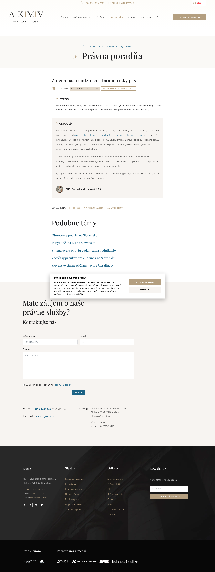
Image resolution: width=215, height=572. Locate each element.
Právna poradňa (97, 46)
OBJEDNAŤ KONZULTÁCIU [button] (189, 17)
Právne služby (82, 17)
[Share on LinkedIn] (78, 208)
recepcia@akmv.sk (121, 2)
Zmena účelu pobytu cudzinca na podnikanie (84, 250)
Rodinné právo (72, 499)
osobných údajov (62, 385)
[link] (157, 17)
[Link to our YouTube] (36, 505)
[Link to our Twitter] (31, 505)
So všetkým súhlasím (145, 282)
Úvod (64, 17)
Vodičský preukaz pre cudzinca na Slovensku (83, 258)
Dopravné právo (73, 504)
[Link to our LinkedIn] (42, 505)
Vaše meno (29, 336)
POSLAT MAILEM (93, 208)
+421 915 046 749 (92, 2)
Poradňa (117, 17)
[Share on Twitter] (74, 208)
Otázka (26, 349)
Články (101, 17)
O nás (131, 17)
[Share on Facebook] (69, 208)
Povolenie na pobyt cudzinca (119, 46)
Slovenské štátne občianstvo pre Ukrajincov (83, 265)
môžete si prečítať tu (74, 294)
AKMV (26, 17)
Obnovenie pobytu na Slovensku (75, 235)
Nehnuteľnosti (72, 494)
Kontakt (145, 17)
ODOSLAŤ (78, 392)
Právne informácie (117, 509)
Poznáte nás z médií (71, 551)
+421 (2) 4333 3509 (36, 489)
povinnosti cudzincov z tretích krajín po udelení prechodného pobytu (109, 135)
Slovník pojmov (115, 479)
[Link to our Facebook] (25, 505)
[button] (199, 3)
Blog (110, 489)
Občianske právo (73, 509)
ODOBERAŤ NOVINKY (169, 496)
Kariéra (111, 514)
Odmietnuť (144, 290)
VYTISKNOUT (115, 208)
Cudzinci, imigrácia (75, 479)
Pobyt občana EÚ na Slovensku (73, 243)
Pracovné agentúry (75, 489)
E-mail (83, 336)
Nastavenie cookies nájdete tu (79, 291)
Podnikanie (70, 484)
